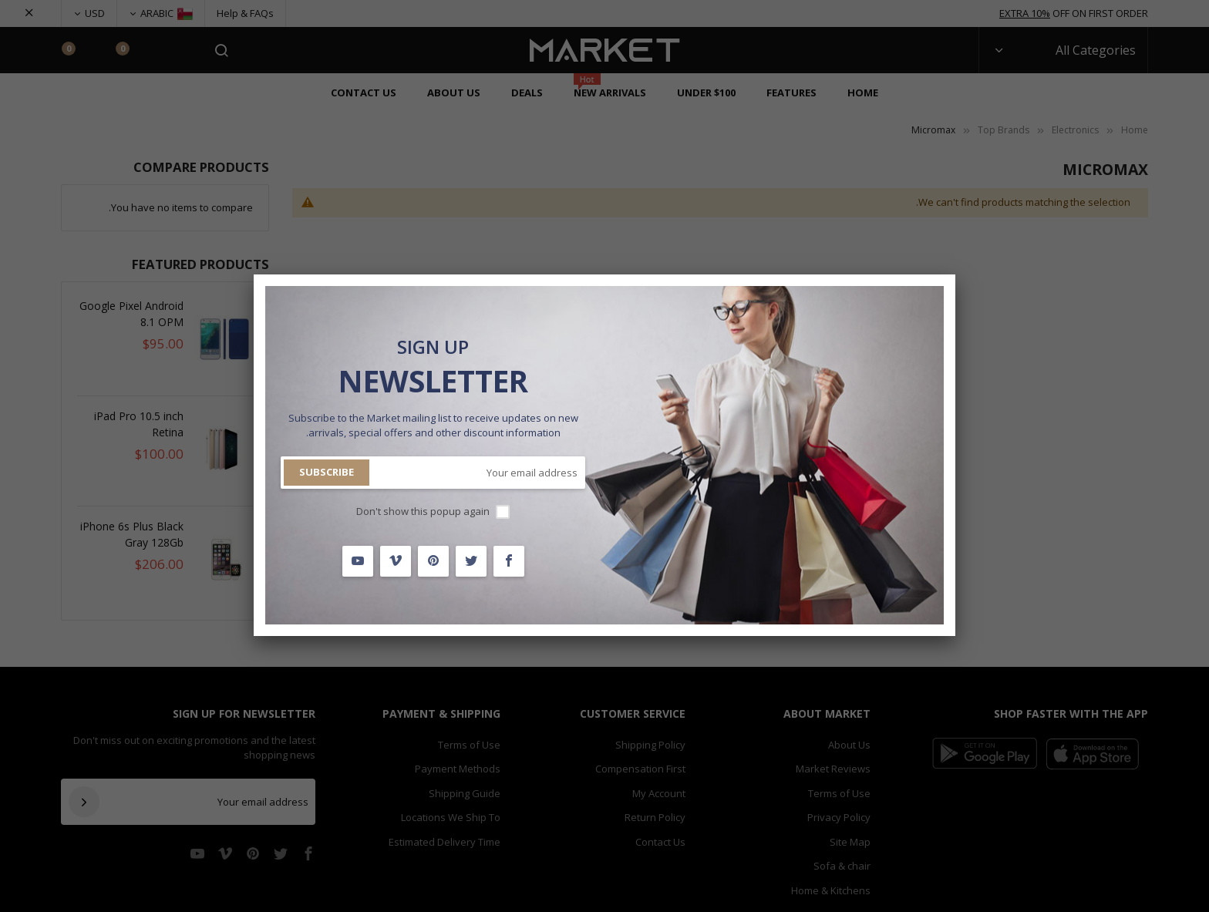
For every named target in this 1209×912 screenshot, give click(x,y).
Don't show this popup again (423, 511)
